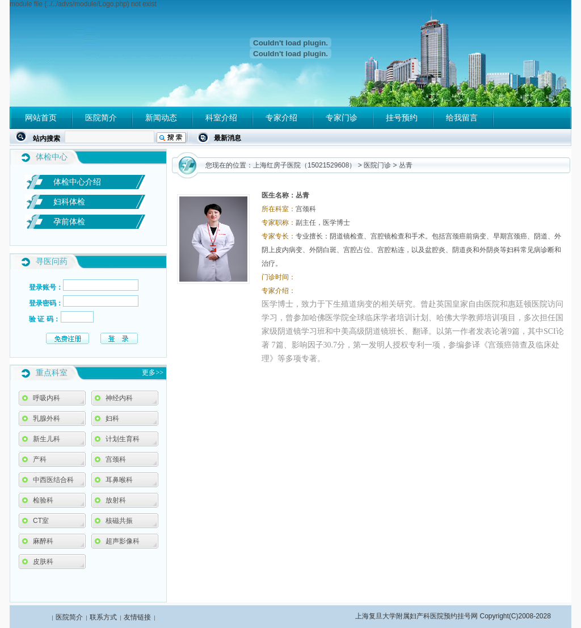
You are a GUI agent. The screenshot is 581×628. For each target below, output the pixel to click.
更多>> (152, 372)
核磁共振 (119, 521)
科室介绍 (221, 117)
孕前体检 (69, 221)
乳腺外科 (46, 418)
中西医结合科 (53, 480)
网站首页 (41, 117)
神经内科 (119, 398)
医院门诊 (377, 165)
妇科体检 (69, 201)
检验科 (43, 500)
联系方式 (103, 617)
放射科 (116, 500)
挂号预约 (402, 117)
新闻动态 (161, 117)
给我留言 (462, 117)
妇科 (112, 418)
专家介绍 (281, 117)
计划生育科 (123, 439)
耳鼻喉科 (119, 480)
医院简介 (101, 117)
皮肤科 (43, 562)
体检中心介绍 (77, 181)
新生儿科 (46, 439)
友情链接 (137, 617)
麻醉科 (43, 541)
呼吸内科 (46, 398)
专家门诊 (341, 117)
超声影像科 (123, 541)
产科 (40, 459)
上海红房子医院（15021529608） (304, 165)
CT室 (41, 521)
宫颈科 (116, 459)
